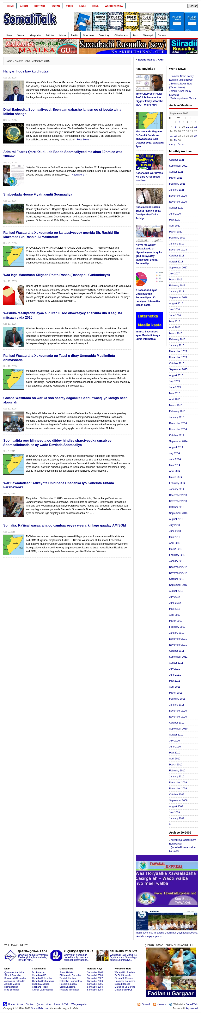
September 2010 (178, 728)
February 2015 (177, 411)
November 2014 (178, 429)
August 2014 (176, 447)
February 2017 (177, 285)
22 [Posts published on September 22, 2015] (175, 135)
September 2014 (178, 441)
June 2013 (175, 531)
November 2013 (178, 501)
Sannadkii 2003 (95, 989)
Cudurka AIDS (39, 975)
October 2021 (176, 159)
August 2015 (176, 375)
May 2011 (174, 680)
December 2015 (178, 351)
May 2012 (174, 608)
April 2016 (174, 327)
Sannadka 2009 (95, 972)
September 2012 (178, 585)
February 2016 (177, 339)
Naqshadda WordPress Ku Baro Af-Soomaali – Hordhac (149, 177)
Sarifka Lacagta (67, 987)
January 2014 (176, 489)
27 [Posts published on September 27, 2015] (195, 135)
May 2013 (174, 537)
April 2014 (174, 471)
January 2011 (176, 704)
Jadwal (162, 35)
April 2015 (174, 399)
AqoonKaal (191, 1008)
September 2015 (178, 369)
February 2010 (177, 770)
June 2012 (175, 602)
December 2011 (178, 638)
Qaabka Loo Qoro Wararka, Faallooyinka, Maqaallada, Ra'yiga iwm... (26, 955)
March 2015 (175, 405)
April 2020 (174, 225)
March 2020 (175, 231)
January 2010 (176, 776)
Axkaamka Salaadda (14, 981)
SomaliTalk (192, 1004)
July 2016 (174, 309)
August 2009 (176, 806)
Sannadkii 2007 (95, 978)
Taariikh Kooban (68, 978)
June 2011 (175, 674)
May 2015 (174, 393)
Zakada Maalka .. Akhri (151, 59)
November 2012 (178, 573)
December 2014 (178, 423)
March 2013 (175, 549)
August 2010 (176, 734)
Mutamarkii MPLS (124, 989)
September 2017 (178, 267)
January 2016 (176, 345)
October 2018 (176, 255)
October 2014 (176, 435)
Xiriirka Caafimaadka (42, 989)
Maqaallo (35, 35)
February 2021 (177, 183)
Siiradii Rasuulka (12, 975)
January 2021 (176, 189)
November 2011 (178, 644)
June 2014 (175, 459)
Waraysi (148, 35)
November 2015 (178, 357)
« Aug (172, 144)
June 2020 (175, 213)
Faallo (74, 35)
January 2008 (176, 818)
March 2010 (175, 764)
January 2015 (176, 417)
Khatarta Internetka (69, 989)
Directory (104, 35)
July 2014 (174, 453)
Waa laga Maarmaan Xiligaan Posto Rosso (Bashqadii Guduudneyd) (56, 275)
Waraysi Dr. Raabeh (125, 972)
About (24, 6)
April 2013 (174, 543)
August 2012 (176, 591)
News (9, 35)
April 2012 (174, 614)
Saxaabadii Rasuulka (15, 978)
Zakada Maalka (12, 984)
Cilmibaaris (121, 35)
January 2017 (176, 291)
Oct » (181, 144)
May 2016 (174, 321)
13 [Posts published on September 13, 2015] (195, 126)
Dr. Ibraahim (38, 972)
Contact (39, 6)
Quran (55, 6)
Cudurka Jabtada (40, 984)
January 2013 (176, 561)
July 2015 (174, 381)
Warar (21, 35)
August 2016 (176, 303)
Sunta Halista (66, 972)
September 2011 (178, 656)
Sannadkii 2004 (95, 987)
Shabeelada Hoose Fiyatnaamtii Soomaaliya (37, 194)
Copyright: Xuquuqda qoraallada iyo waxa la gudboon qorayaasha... (72, 955)
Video (69, 6)
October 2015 (176, 363)
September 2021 (178, 165)
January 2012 (176, 632)
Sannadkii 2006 (95, 981)
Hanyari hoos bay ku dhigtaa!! (26, 71)
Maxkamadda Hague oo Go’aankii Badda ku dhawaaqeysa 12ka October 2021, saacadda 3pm (150, 139)
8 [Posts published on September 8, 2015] (175, 126)
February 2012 (177, 626)
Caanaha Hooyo (40, 987)
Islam (62, 35)
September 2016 (178, 297)
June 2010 (175, 746)
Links (82, 6)
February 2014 (177, 483)
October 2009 (176, 794)
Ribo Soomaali (11, 989)
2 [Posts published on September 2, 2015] (179, 122)
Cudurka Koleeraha (42, 978)
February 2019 (177, 237)
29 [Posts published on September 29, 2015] (175, 140)
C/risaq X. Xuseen (124, 978)
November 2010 (178, 716)
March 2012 (175, 620)
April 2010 (174, 758)
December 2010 (178, 710)
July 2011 (174, 668)
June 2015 (175, 387)
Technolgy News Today (183, 98)
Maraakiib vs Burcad (125, 987)
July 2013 (174, 525)
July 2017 (174, 273)
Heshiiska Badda (68, 984)
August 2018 (176, 261)
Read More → (84, 139)
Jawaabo (162, 1004)
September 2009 (178, 800)
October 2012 (176, 579)
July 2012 (174, 596)
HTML (95, 6)
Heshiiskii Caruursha (125, 981)
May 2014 (174, 465)
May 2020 (174, 219)
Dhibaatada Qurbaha (70, 975)
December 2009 (178, 782)
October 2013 (176, 507)
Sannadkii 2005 (95, 984)
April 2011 (174, 686)
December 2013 (178, 495)
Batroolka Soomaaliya (71, 981)
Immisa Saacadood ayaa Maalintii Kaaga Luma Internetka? (148, 335)
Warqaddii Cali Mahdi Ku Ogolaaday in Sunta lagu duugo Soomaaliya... (118, 955)
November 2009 (178, 788)
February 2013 (177, 555)
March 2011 (175, 692)
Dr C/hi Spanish (122, 975)
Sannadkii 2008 (95, 975)
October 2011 (176, 650)
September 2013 (178, 513)
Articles (49, 35)
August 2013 (176, 519)
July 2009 (174, 812)
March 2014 (175, 477)
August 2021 (176, 171)
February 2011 (177, 698)
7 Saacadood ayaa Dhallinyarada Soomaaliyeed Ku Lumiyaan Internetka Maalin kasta (148, 297)
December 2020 (178, 195)
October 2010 (176, 722)
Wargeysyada (114, 6)
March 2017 (175, 279)
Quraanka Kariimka (14, 972)
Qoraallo (146, 1004)
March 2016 (175, 333)
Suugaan (88, 35)
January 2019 (176, 243)
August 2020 (176, 207)
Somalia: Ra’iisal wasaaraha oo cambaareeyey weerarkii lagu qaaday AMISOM (64, 525)
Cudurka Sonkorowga (43, 981)
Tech (135, 35)
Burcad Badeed (122, 984)
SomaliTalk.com (39, 1008)
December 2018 (178, 249)
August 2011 (176, 662)
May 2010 (174, 752)
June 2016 (175, 315)
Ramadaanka (11, 987)
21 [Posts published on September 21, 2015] (171, 135)
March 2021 (175, 177)
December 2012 (178, 567)
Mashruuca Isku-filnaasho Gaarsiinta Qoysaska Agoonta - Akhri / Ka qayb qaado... (167, 933)
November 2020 (178, 201)
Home (10, 6)
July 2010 (174, 740)
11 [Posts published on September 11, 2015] (187, 126)
